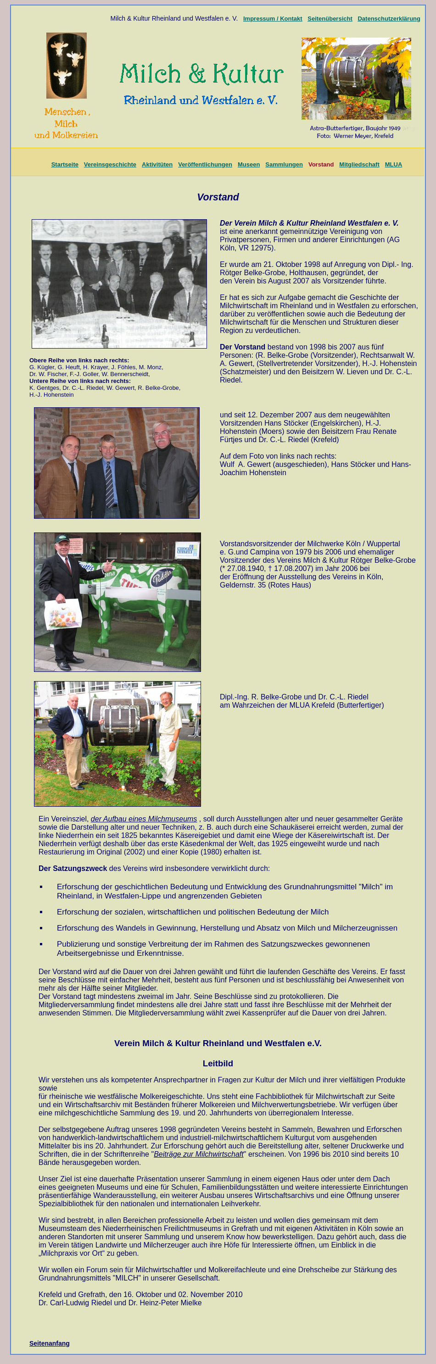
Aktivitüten (157, 164)
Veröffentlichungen (205, 164)
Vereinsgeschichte (110, 164)
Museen (249, 164)
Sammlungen (284, 164)
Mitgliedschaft (359, 164)
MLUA (393, 164)
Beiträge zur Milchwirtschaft (199, 1154)
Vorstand (321, 164)
